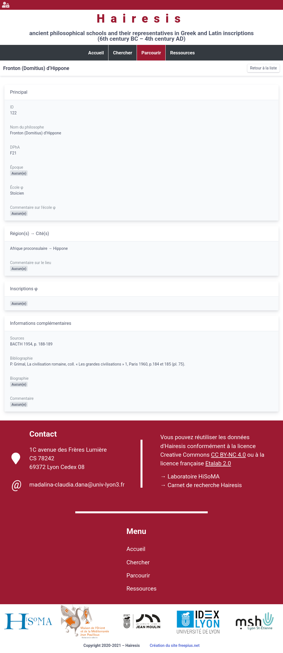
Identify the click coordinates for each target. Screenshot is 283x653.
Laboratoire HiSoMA (194, 476)
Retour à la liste (263, 68)
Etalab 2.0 (218, 463)
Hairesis (141, 18)
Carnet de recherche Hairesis (205, 485)
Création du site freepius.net (175, 645)
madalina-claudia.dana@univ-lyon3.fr (67, 484)
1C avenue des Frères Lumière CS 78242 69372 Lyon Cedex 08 (59, 458)
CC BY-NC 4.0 (228, 454)
